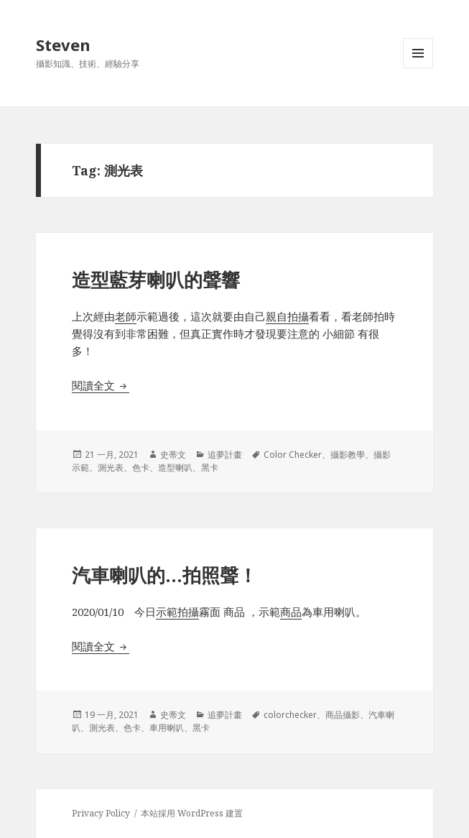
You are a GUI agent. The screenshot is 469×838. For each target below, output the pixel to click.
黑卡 (209, 467)
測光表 (111, 467)
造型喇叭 (175, 467)
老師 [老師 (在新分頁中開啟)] (125, 316)
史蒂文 (173, 454)
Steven (63, 44)
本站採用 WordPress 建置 (192, 813)
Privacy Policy (101, 813)
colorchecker (290, 715)
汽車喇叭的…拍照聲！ (164, 575)
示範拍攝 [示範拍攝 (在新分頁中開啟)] (177, 611)
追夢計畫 (225, 454)
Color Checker (293, 454)
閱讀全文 (100, 385)
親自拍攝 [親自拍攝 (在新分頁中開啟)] (287, 316)
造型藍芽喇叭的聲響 (156, 280)
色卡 (140, 467)
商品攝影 (342, 715)
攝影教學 (347, 454)
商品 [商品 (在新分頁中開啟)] (291, 611)
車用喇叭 (166, 728)
